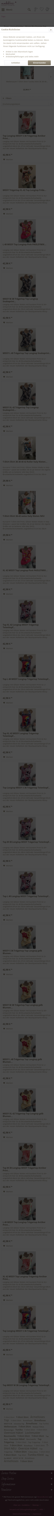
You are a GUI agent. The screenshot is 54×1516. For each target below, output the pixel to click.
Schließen (15, 63)
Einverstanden (39, 63)
